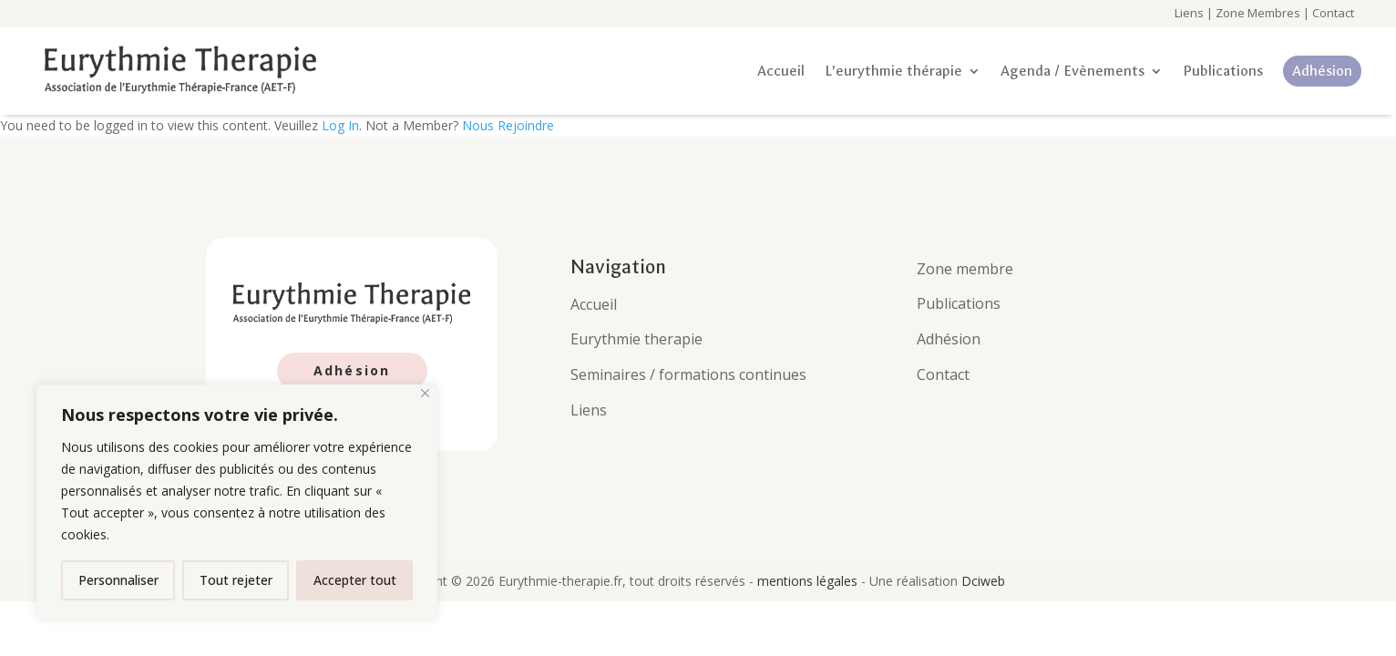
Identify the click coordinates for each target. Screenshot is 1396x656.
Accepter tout (354, 580)
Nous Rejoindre (508, 125)
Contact (1331, 13)
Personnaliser (118, 580)
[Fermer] (425, 393)
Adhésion (352, 370)
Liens (1189, 13)
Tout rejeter (236, 580)
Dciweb (983, 580)
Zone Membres (1258, 13)
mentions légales (809, 580)
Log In (340, 125)
